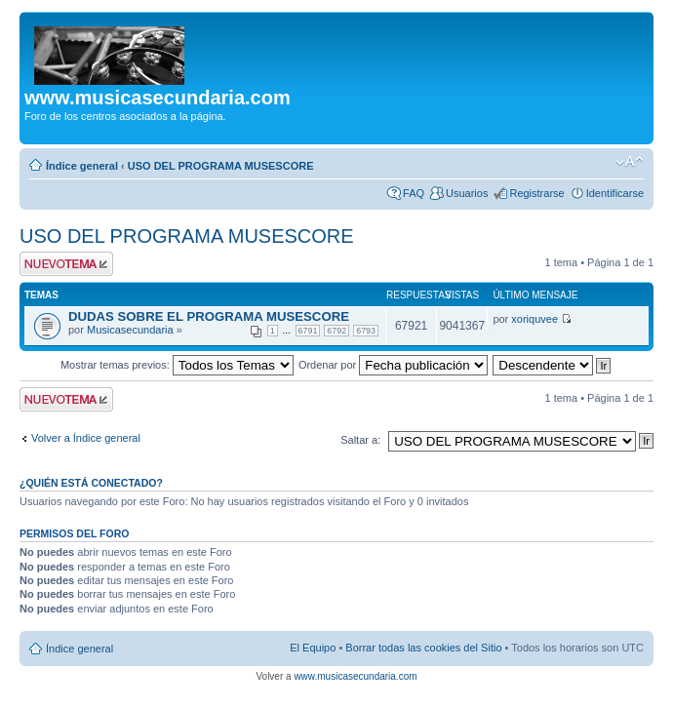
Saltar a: (360, 440)
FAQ (413, 193)
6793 (366, 330)
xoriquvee (534, 319)
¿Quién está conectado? (91, 483)
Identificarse (615, 193)
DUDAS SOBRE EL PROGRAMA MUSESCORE (208, 316)
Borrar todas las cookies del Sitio (423, 647)
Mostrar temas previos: (177, 365)
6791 (308, 330)
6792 (336, 330)
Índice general (82, 166)
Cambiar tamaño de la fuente (629, 162)
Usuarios (467, 193)
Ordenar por (393, 365)
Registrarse (536, 193)
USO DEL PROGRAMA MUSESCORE (221, 166)
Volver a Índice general (85, 438)
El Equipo (313, 647)
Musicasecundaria (130, 329)
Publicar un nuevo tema (66, 264)
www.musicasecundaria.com (355, 676)
